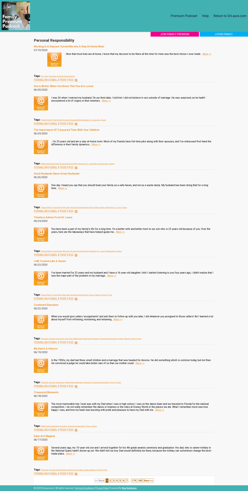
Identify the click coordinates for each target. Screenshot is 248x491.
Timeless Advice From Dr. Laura (53, 217)
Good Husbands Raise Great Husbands (57, 173)
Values (103, 120)
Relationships (110, 251)
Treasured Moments (46, 392)
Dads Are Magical (44, 436)
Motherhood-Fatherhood (50, 164)
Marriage (66, 208)
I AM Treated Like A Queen (50, 261)
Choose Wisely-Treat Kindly (51, 120)
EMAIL (53, 79)
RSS (71, 79)
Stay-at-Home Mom (101, 164)
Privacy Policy (102, 488)
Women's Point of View (103, 295)
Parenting (52, 76)
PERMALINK (41, 79)
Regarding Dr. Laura (88, 120)
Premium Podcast (184, 16)
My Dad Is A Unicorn (46, 348)
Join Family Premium (184, 34)
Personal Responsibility (66, 76)
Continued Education (46, 304)
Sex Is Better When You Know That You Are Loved (63, 86)
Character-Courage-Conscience (52, 339)
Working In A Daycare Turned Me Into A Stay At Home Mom (69, 46)
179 (134, 480)
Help (205, 16)
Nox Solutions (129, 488)
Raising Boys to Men (97, 208)
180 (140, 480)
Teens (112, 382)
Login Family (227, 34)
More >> (206, 53)
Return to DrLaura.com (230, 16)
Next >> (148, 480)
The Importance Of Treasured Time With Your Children (66, 129)
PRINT (63, 79)
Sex (98, 120)
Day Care (44, 76)
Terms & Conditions (84, 488)
